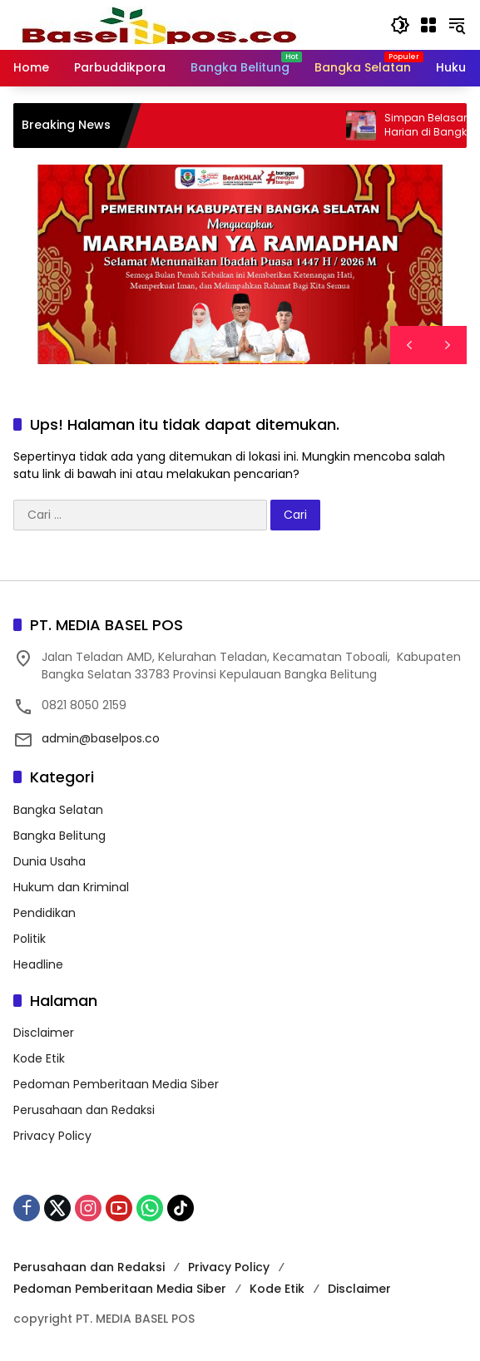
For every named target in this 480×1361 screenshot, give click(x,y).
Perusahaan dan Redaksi (84, 1110)
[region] (240, 264)
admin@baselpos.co (101, 738)
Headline (38, 964)
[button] (400, 25)
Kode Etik (39, 1058)
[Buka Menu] (428, 25)
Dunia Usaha (49, 861)
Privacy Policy (52, 1135)
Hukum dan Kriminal (71, 887)
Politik (29, 938)
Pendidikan (44, 913)
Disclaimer (43, 1032)
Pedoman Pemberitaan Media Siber (116, 1084)
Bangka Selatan (58, 809)
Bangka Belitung (59, 835)
